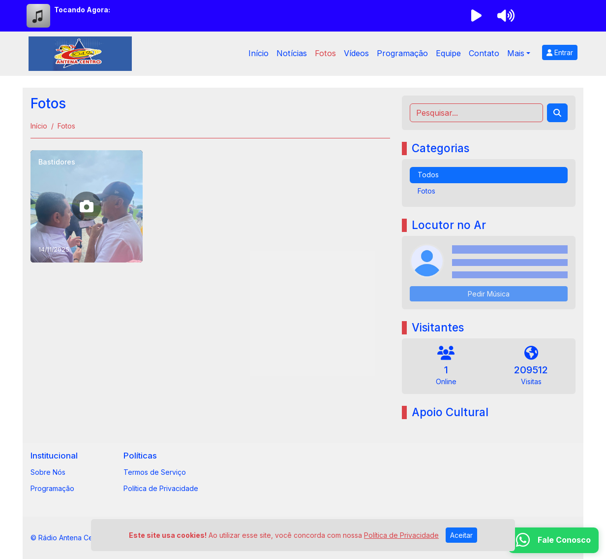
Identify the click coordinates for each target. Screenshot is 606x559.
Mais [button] (515, 53)
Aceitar (461, 535)
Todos (428, 174)
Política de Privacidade (160, 488)
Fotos (325, 53)
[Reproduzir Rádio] (476, 16)
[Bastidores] (86, 206)
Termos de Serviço (154, 472)
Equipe (448, 53)
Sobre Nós (47, 472)
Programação (402, 53)
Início (258, 53)
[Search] (557, 112)
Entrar (559, 52)
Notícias (291, 53)
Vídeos (356, 53)
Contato (484, 53)
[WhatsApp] (553, 540)
